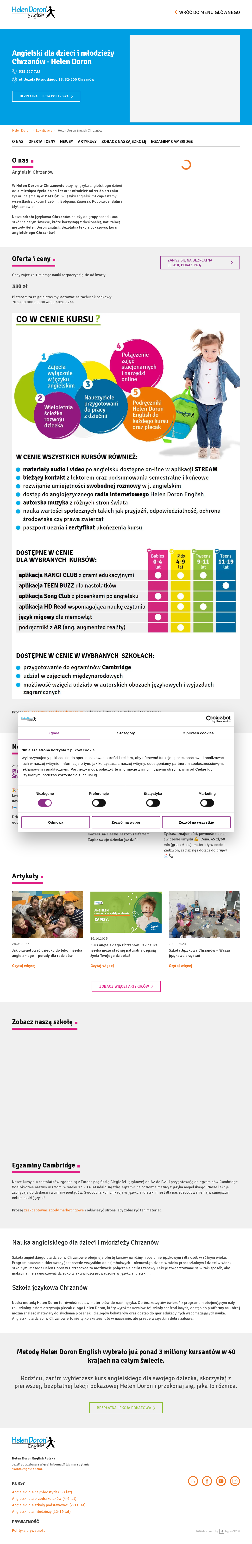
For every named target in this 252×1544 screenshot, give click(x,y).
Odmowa (55, 822)
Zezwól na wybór (126, 822)
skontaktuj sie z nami (27, 1469)
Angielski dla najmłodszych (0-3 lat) (42, 1492)
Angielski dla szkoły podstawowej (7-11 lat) (49, 1505)
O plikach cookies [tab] (198, 733)
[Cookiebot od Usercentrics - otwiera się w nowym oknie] (210, 719)
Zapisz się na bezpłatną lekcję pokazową (200, 262)
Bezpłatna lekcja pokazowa (46, 96)
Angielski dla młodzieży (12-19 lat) (41, 1511)
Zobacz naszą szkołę (123, 141)
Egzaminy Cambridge (172, 141)
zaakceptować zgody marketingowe (54, 1210)
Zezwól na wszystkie (196, 822)
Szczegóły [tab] (126, 733)
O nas (18, 141)
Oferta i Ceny (41, 141)
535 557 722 (29, 71)
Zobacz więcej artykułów (126, 986)
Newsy (66, 141)
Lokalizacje (44, 130)
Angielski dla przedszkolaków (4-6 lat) (44, 1498)
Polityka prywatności (29, 1530)
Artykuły (87, 141)
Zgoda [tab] (53, 733)
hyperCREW (229, 1531)
